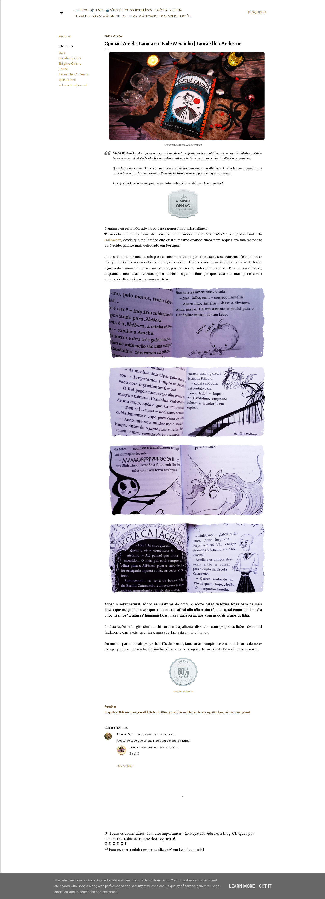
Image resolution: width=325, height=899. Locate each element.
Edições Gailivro (70, 63)
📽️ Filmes (95, 10)
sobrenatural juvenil (73, 85)
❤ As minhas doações (174, 16)
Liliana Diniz (125, 734)
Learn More (242, 886)
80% (62, 53)
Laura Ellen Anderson (74, 74)
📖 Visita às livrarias (141, 16)
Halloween (112, 240)
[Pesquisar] (257, 12)
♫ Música (159, 10)
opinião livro (67, 80)
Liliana (133, 747)
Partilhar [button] (65, 36)
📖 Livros (80, 10)
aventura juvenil (70, 58)
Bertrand (186, 691)
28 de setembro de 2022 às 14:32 (159, 747)
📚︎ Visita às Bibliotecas (108, 16)
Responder (125, 765)
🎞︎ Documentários (136, 10)
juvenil (63, 69)
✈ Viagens (81, 16)
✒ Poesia (174, 10)
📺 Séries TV (112, 10)
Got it (265, 886)
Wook (178, 691)
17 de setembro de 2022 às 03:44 (155, 734)
